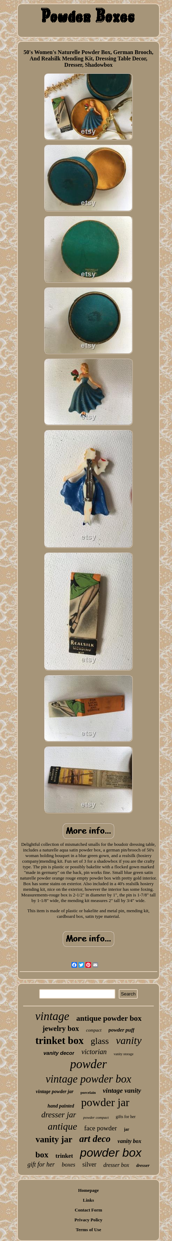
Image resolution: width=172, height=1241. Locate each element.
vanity (129, 1040)
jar (126, 1129)
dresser (143, 1165)
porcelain (88, 1092)
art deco (94, 1139)
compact (94, 1030)
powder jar (105, 1102)
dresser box (116, 1165)
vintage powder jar (54, 1091)
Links (88, 1200)
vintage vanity (122, 1090)
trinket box (59, 1040)
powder (88, 1064)
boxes (68, 1164)
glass (100, 1041)
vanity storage (123, 1054)
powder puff (122, 1030)
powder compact (96, 1117)
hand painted (61, 1106)
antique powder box (109, 1018)
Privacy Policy (89, 1219)
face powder (100, 1128)
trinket (64, 1155)
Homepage (88, 1190)
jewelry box (60, 1028)
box (41, 1154)
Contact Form (88, 1210)
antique (62, 1126)
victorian (93, 1052)
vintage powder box (88, 1079)
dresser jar (58, 1114)
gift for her (41, 1164)
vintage (52, 1016)
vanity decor (58, 1053)
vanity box (130, 1141)
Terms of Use (88, 1229)
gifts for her (126, 1116)
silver (89, 1164)
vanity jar (53, 1139)
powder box (111, 1152)
